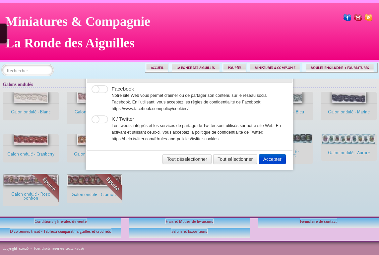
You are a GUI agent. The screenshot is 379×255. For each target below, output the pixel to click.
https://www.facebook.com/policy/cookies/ (150, 108)
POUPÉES (234, 68)
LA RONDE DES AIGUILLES (195, 68)
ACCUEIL (157, 68)
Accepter (272, 159)
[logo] (80, 34)
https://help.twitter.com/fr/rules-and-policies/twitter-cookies (165, 139)
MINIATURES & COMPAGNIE (275, 68)
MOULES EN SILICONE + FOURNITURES (340, 68)
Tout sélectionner (235, 159)
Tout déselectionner (187, 159)
